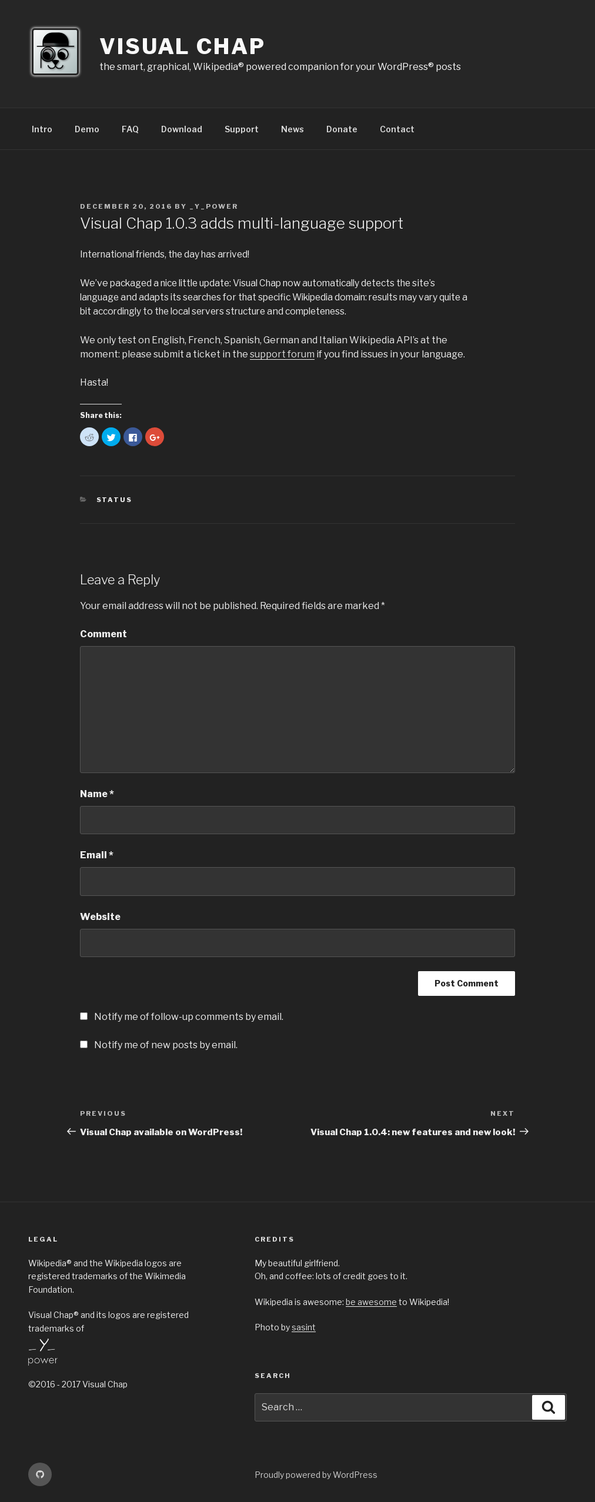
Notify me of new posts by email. (166, 1043)
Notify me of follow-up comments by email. (188, 1015)
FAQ (130, 129)
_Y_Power (213, 206)
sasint (304, 1326)
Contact (397, 129)
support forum (282, 353)
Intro (42, 129)
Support (242, 129)
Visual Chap (182, 46)
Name (97, 792)
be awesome (371, 1301)
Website (100, 915)
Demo (87, 129)
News (292, 129)
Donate (341, 129)
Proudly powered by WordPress (316, 1473)
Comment (103, 632)
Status (114, 498)
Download (181, 129)
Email (96, 853)
